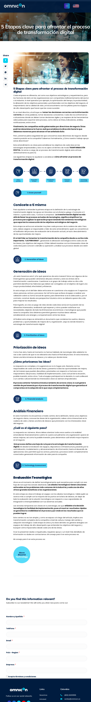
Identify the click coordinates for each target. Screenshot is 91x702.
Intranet (43, 699)
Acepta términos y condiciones (22, 676)
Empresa (10, 664)
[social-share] (5, 60)
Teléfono (10, 628)
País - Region (12, 652)
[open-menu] (67, 6)
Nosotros (43, 695)
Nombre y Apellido (14, 616)
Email (8, 640)
